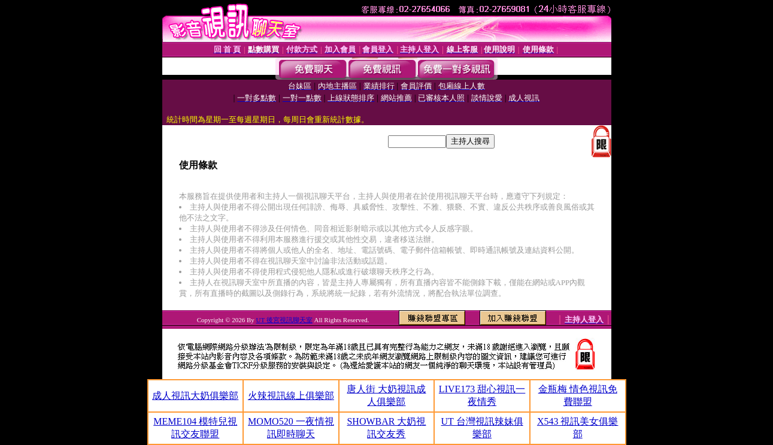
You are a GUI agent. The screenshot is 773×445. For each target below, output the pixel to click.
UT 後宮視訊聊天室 (284, 319)
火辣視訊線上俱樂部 (291, 395)
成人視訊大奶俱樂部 (195, 395)
